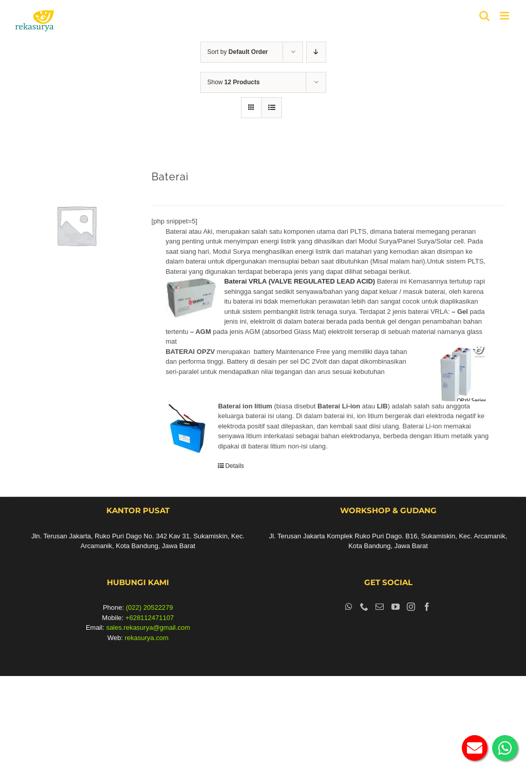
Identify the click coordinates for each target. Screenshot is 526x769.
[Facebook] (427, 607)
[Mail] (379, 607)
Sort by (238, 51)
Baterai (170, 177)
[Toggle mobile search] (484, 15)
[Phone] (364, 607)
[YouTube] (395, 607)
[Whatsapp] (348, 607)
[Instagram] (411, 607)
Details (234, 466)
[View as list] (271, 108)
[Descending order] (316, 52)
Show (234, 82)
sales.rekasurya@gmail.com (148, 627)
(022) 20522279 (149, 607)
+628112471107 (149, 618)
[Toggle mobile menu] (505, 15)
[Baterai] (76, 225)
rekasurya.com (146, 638)
